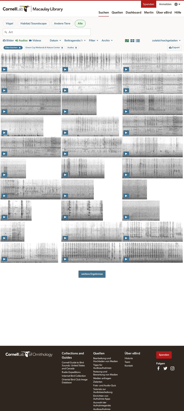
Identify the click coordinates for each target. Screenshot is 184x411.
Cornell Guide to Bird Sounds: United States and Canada (73, 365)
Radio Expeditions (71, 372)
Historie (129, 358)
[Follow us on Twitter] (165, 368)
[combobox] (49, 32)
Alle (80, 23)
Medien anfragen (102, 378)
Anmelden (165, 4)
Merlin (148, 12)
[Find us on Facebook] (158, 368)
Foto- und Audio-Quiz (104, 385)
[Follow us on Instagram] (172, 368)
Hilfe (178, 12)
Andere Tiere (62, 23)
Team (127, 362)
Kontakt (129, 366)
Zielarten (97, 382)
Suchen (103, 12)
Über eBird (164, 12)
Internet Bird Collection (74, 376)
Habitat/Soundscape (34, 23)
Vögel (9, 23)
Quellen (117, 12)
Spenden (148, 4)
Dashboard (133, 12)
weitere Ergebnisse (92, 274)
